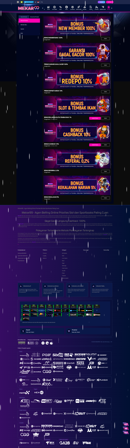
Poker (89, 8)
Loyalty (44, 255)
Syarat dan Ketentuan (22, 255)
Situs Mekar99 (20, 223)
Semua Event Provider (34, 16)
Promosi (107, 8)
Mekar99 (19, 215)
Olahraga (71, 8)
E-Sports (95, 8)
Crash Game (77, 8)
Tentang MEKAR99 (22, 253)
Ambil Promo (95, 118)
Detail (105, 38)
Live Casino (53, 8)
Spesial (22, 29)
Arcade (83, 8)
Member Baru (24, 24)
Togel (65, 8)
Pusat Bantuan (21, 260)
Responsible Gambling (23, 258)
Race (59, 8)
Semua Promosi (24, 16)
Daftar (109, 2)
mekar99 (105, 234)
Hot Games (64, 253)
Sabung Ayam (101, 8)
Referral (44, 258)
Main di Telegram (29, 2)
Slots (47, 8)
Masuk (101, 2)
